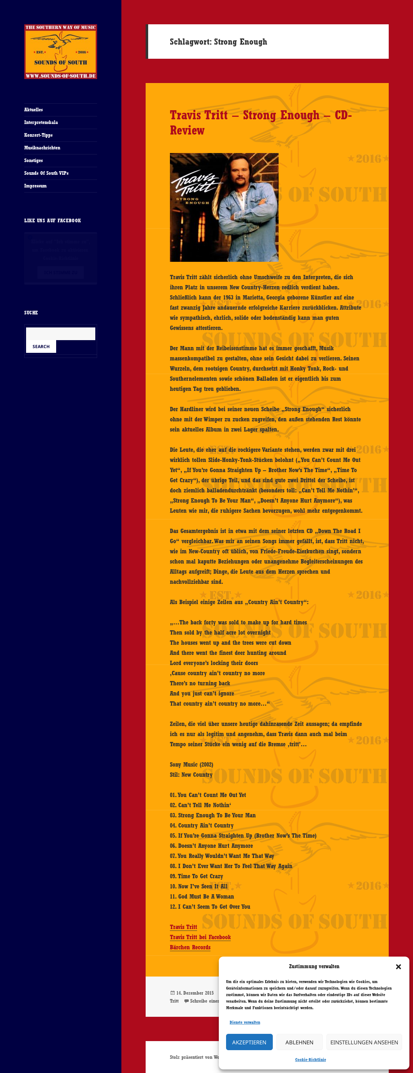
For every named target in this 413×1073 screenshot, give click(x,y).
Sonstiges (33, 160)
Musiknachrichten (42, 147)
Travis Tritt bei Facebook (200, 937)
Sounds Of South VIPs (46, 173)
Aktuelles (33, 109)
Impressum (35, 186)
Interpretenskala (41, 122)
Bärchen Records (190, 947)
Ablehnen (299, 1042)
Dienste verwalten (245, 1022)
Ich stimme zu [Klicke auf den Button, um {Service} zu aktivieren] (61, 272)
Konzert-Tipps (38, 135)
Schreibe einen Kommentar (218, 1001)
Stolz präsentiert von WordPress (202, 1057)
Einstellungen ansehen (364, 1042)
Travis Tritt (183, 926)
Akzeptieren (249, 1042)
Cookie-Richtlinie (310, 1059)
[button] (398, 966)
